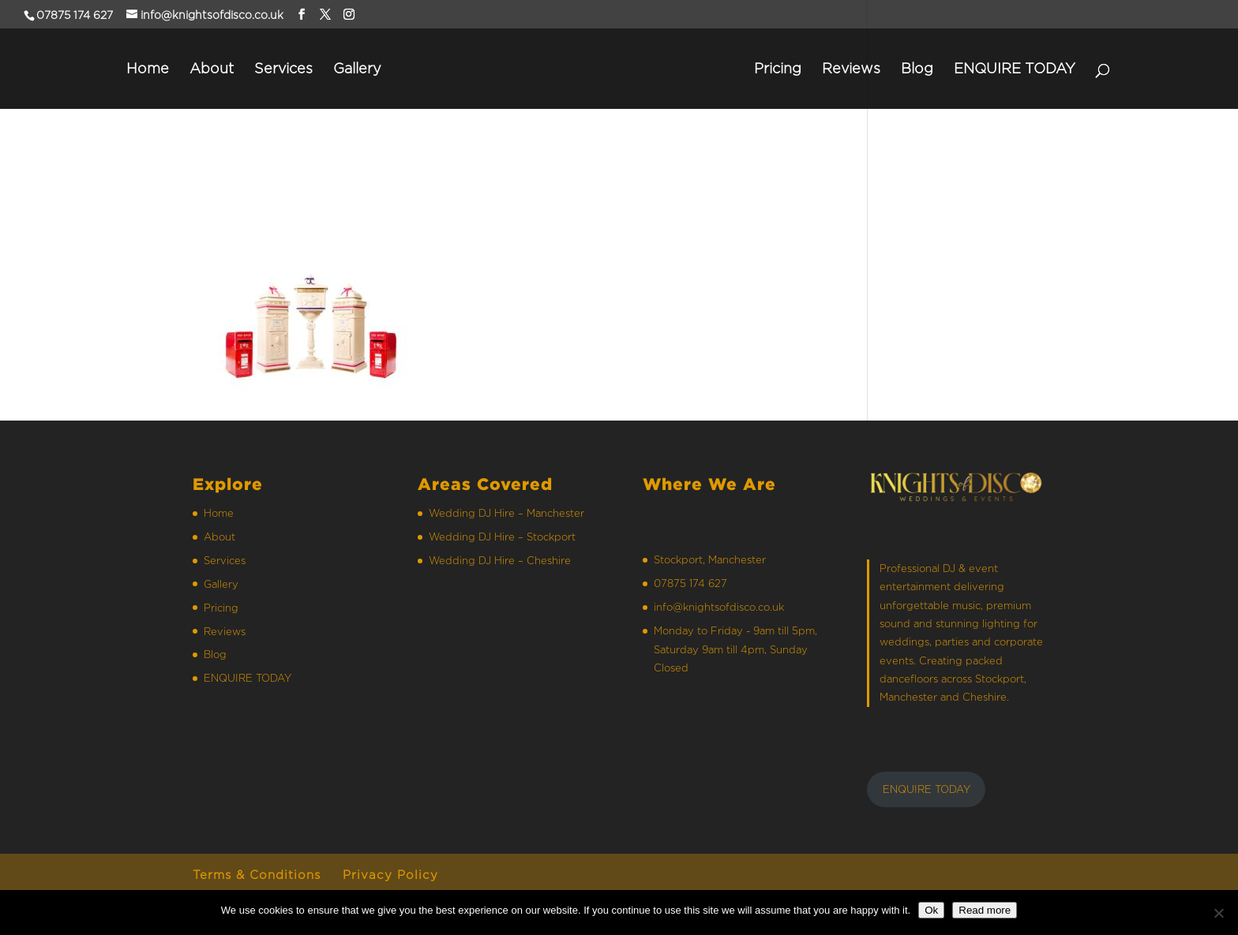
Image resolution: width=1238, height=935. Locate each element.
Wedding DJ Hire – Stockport (502, 536)
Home (147, 69)
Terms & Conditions (257, 875)
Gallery (357, 69)
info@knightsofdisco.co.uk (719, 606)
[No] (1218, 913)
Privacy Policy (390, 875)
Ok (931, 910)
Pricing (777, 69)
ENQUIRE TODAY (1014, 69)
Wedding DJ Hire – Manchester (506, 512)
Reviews (851, 69)
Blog (917, 69)
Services (283, 69)
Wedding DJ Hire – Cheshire (500, 560)
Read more (985, 910)
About (211, 69)
